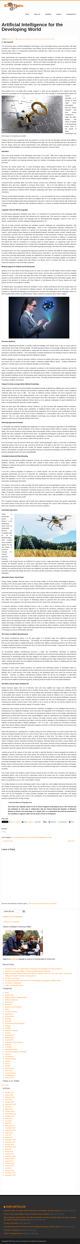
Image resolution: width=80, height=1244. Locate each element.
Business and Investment (13, 1007)
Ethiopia (7, 1026)
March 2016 (9, 1151)
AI (12, 837)
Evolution (8, 1028)
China (7, 1009)
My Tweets (5, 1085)
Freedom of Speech (11, 1030)
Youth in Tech (9, 1077)
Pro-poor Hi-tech (30, 837)
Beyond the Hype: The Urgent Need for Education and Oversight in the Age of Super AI (33, 969)
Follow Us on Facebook (13, 917)
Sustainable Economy (45, 837)
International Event (11, 1049)
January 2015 (9, 1166)
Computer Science (11, 1011)
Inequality (8, 1045)
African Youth (9, 995)
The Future (8, 1070)
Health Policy (9, 1037)
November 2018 (10, 1114)
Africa (7, 993)
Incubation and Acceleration (14, 1042)
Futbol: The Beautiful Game (14, 985)
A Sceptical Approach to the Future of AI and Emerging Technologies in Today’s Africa (33, 980)
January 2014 (9, 1170)
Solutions (48, 14)
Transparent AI (71, 14)
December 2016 (10, 1140)
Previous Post (7, 841)
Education (8, 1021)
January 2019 (9, 1111)
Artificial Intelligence (26, 39)
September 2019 (10, 1104)
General (7, 1033)
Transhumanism (10, 1073)
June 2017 (8, 1135)
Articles (58, 14)
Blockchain (8, 1004)
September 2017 (10, 1130)
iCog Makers (9, 1040)
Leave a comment (50, 39)
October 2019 (9, 1102)
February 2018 (10, 1125)
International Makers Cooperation (16, 1052)
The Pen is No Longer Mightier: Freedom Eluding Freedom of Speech (28, 971)
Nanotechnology (10, 1059)
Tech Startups (9, 1068)
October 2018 (9, 1116)
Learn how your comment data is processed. (42, 903)
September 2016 (10, 1147)
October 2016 (9, 1144)
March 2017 (9, 1137)
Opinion (7, 1061)
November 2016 (10, 1142)
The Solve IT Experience (13, 983)
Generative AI (9, 1035)
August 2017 (9, 1133)
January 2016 (9, 1154)
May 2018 (8, 1121)
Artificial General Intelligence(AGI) (16, 997)
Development (35, 39)
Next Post (72, 841)
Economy (42, 39)
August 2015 (9, 1161)
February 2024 (10, 1097)
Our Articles (16, 1206)
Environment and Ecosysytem (15, 1023)
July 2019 (8, 1107)
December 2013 (10, 1173)
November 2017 (10, 1128)
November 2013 (10, 1175)
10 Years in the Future (12, 978)
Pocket (31, 822)
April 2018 (8, 1123)
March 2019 (9, 1109)
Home (27, 14)
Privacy (7, 1063)
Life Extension (9, 1056)
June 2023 (8, 1099)
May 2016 (8, 1149)
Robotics (8, 1066)
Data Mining (9, 1014)
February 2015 (10, 1163)
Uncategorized (9, 1075)
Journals (8, 1054)
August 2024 (9, 1095)
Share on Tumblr (14, 822)
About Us (37, 14)
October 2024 (9, 1092)
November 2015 (10, 1156)
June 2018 (8, 1118)
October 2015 (9, 1158)
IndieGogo (14, 959)
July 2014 (8, 1168)
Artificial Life (9, 1002)
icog (19, 39)
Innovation (8, 1047)
